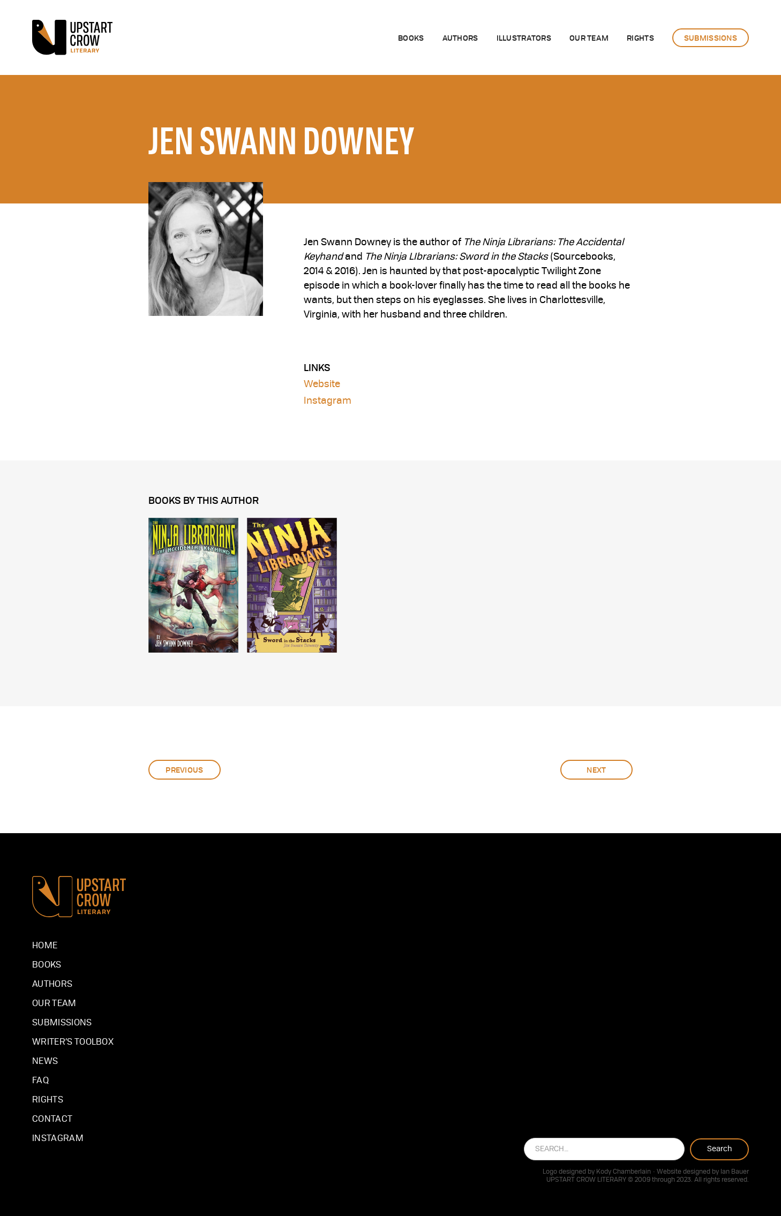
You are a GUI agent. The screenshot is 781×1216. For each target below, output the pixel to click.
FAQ (40, 1081)
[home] (72, 37)
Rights (47, 1100)
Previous (184, 769)
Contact (52, 1119)
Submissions (62, 1023)
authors (460, 37)
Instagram (327, 401)
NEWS (45, 1062)
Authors (52, 984)
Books (411, 37)
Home (44, 946)
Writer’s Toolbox (73, 1042)
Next (596, 769)
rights (640, 37)
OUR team (589, 37)
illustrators (524, 37)
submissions (710, 37)
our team (54, 1004)
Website (322, 384)
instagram (58, 1139)
